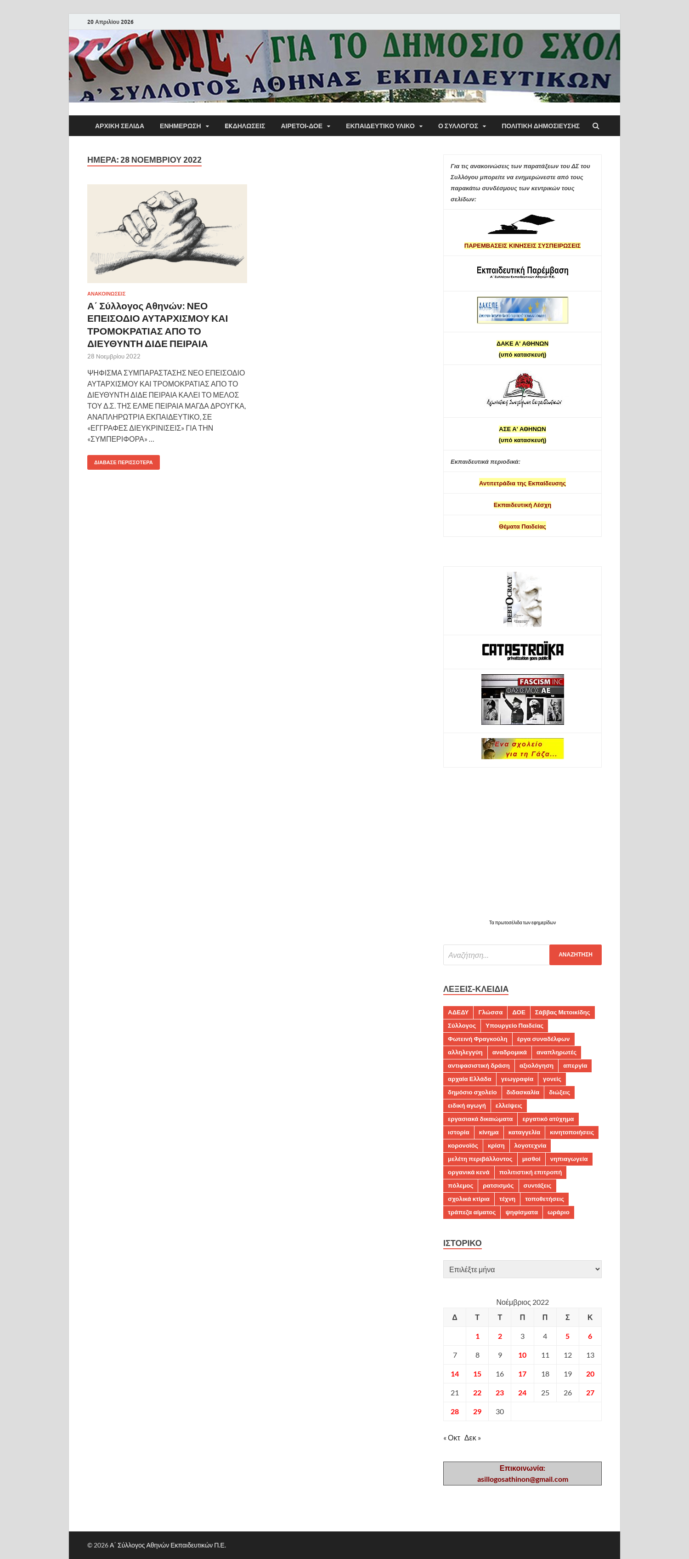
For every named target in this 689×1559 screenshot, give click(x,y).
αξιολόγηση (536, 1065)
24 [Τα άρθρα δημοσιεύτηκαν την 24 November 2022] (522, 1392)
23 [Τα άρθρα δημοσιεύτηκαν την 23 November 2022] (500, 1392)
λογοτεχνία (530, 1145)
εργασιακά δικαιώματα (480, 1118)
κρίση (496, 1145)
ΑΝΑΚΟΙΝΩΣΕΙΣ (106, 293)
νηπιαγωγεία (569, 1158)
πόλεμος (460, 1185)
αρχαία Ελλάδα (469, 1078)
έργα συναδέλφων (543, 1038)
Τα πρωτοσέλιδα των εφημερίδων (522, 922)
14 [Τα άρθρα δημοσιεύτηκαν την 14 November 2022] (455, 1373)
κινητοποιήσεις (572, 1132)
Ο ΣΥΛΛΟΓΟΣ (458, 126)
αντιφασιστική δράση (479, 1065)
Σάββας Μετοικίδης (562, 1012)
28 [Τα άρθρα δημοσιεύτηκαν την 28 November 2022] (455, 1411)
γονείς (552, 1078)
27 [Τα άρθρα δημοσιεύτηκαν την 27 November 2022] (590, 1392)
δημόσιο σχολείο (472, 1092)
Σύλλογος (462, 1025)
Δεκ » (472, 1437)
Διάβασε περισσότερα (120, 460)
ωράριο (559, 1212)
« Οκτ (451, 1437)
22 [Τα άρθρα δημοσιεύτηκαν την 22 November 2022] (477, 1392)
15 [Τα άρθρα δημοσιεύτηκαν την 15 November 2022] (477, 1373)
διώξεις (559, 1092)
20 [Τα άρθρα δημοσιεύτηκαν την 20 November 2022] (590, 1373)
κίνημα (489, 1132)
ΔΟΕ (518, 1012)
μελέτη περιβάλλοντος (480, 1158)
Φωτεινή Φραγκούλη (478, 1038)
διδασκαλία (523, 1092)
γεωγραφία (517, 1078)
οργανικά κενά (469, 1172)
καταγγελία (524, 1132)
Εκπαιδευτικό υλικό (380, 126)
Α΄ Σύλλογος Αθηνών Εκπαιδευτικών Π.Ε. (168, 1545)
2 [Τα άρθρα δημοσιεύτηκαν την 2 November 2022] (500, 1335)
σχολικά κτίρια (469, 1198)
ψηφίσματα (521, 1212)
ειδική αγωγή (467, 1105)
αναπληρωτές (556, 1052)
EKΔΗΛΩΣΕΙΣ (245, 126)
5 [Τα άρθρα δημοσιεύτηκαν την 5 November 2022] (567, 1335)
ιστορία (458, 1132)
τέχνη (507, 1198)
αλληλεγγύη (465, 1052)
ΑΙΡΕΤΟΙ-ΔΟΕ (301, 126)
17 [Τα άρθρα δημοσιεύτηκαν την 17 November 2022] (522, 1373)
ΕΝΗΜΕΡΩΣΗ (180, 126)
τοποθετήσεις (544, 1198)
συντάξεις (538, 1185)
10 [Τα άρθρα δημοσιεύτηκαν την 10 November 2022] (522, 1354)
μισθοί (531, 1158)
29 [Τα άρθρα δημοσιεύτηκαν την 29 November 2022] (477, 1411)
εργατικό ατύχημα (548, 1118)
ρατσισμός (498, 1185)
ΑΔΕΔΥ (458, 1012)
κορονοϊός (463, 1145)
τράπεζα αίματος (472, 1212)
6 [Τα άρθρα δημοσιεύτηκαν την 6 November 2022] (590, 1335)
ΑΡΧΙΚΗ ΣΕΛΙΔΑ (119, 126)
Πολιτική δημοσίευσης (541, 126)
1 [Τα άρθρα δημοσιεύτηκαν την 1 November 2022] (477, 1335)
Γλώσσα (490, 1012)
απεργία (575, 1065)
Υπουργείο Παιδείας (514, 1025)
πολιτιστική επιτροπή (530, 1172)
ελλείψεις (509, 1105)
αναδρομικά (509, 1052)
